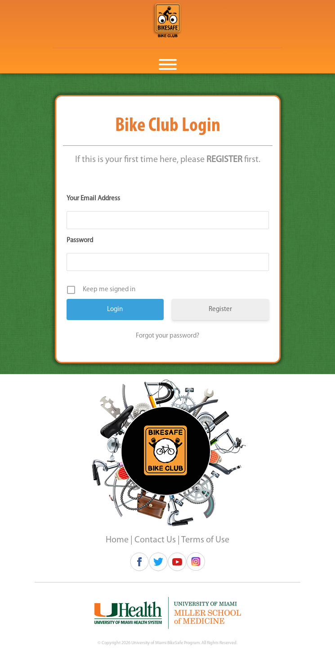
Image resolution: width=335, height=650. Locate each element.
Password (80, 240)
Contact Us (155, 540)
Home (117, 540)
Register (220, 309)
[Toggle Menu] (168, 64)
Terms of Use (205, 540)
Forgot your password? (167, 336)
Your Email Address (93, 198)
